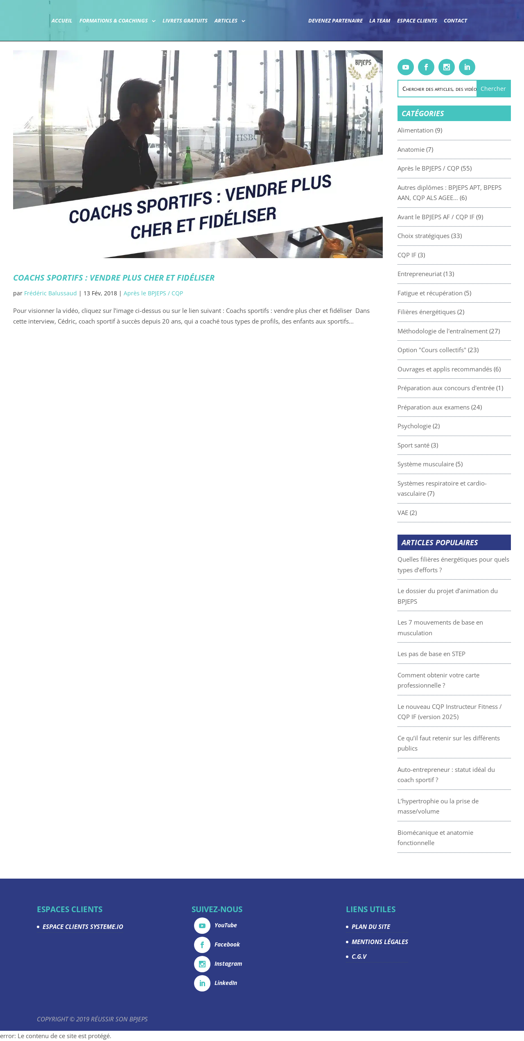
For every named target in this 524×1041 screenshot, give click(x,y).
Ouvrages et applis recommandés (468, 369)
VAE (426, 512)
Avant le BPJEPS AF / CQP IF (459, 217)
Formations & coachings (113, 21)
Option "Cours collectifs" (455, 350)
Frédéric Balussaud (50, 293)
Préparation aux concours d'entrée (469, 388)
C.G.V (359, 956)
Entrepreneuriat (443, 274)
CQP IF (430, 255)
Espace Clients (417, 21)
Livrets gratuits (185, 21)
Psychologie (438, 426)
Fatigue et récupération (453, 293)
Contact (455, 21)
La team (379, 21)
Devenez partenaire (335, 21)
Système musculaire (449, 464)
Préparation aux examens (457, 407)
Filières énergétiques (450, 312)
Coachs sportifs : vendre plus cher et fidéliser (114, 277)
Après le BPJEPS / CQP (153, 293)
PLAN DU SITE (371, 926)
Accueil (62, 21)
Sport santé (437, 445)
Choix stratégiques (447, 236)
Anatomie (434, 149)
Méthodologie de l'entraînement (466, 331)
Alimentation (439, 130)
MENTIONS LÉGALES (380, 942)
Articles (226, 21)
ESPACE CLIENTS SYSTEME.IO (83, 926)
